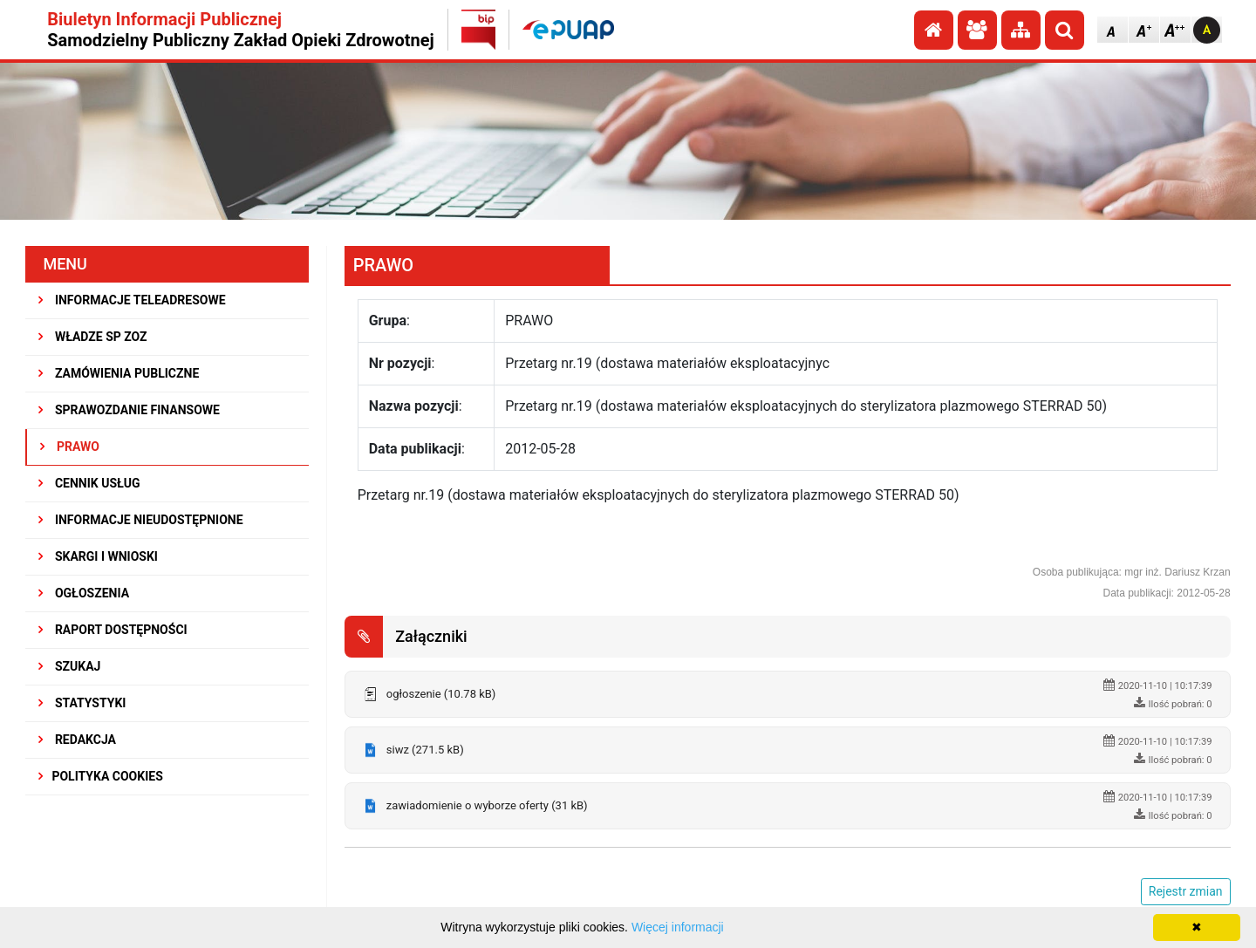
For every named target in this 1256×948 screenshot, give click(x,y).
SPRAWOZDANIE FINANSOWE (129, 410)
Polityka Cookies (100, 776)
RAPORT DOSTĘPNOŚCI (112, 630)
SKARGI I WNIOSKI (98, 556)
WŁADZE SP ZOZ (92, 337)
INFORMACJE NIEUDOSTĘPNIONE (140, 520)
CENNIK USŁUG (89, 483)
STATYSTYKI (82, 703)
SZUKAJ (69, 666)
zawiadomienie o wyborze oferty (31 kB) (487, 805)
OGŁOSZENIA (83, 593)
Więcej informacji (677, 927)
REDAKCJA (77, 740)
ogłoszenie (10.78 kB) (441, 693)
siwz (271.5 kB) (425, 749)
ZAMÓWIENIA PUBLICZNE (118, 373)
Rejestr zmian (1186, 891)
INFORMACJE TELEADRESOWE (131, 300)
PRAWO (69, 447)
